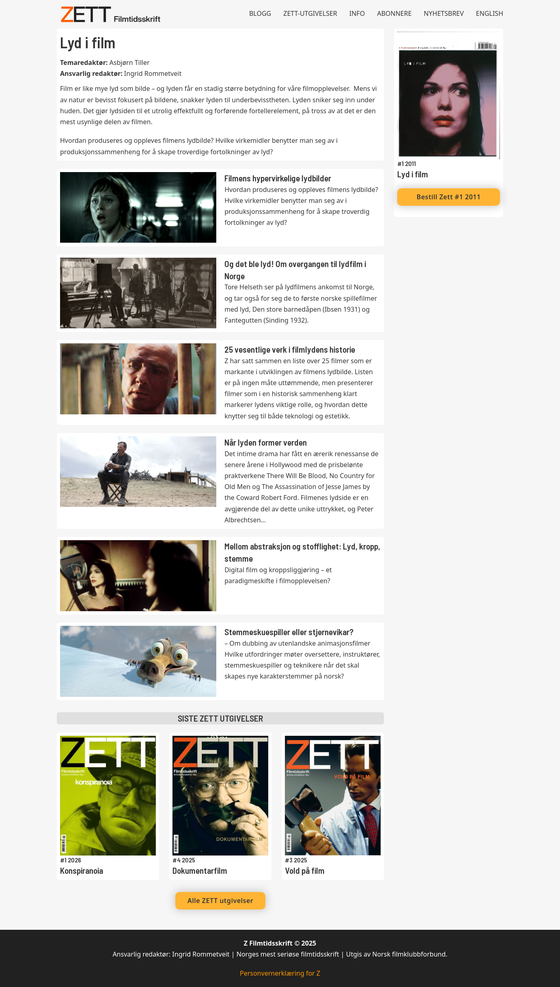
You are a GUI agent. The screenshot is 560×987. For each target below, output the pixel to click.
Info (357, 13)
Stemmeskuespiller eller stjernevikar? (288, 632)
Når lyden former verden (265, 442)
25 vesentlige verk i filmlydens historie (289, 349)
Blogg (260, 13)
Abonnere (394, 13)
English (489, 13)
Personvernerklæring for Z (280, 973)
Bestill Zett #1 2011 (449, 196)
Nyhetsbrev (444, 13)
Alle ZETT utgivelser (220, 900)
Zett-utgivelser (310, 13)
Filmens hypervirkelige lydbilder (277, 178)
